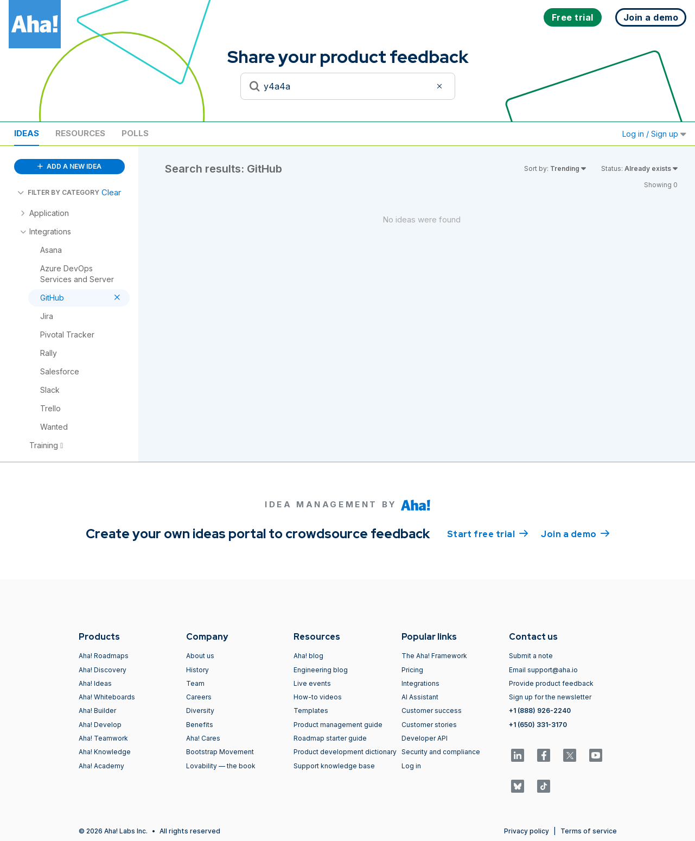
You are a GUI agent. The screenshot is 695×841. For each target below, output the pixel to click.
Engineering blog (321, 670)
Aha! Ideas (95, 683)
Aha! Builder (97, 710)
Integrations (420, 683)
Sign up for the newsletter (550, 697)
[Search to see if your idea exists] (347, 86)
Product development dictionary (345, 752)
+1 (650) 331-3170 (538, 725)
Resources (80, 133)
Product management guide (338, 725)
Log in (411, 766)
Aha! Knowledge (105, 752)
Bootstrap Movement (220, 752)
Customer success (431, 710)
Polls (135, 133)
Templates (311, 710)
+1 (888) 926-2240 (540, 710)
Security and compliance (440, 752)
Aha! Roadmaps (104, 656)
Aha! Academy (101, 766)
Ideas (26, 133)
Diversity (200, 710)
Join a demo (575, 533)
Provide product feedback (551, 683)
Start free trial (487, 533)
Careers (199, 697)
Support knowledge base (334, 766)
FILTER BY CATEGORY (58, 192)
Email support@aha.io (543, 670)
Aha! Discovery (102, 670)
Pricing (412, 670)
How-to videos (318, 697)
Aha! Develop (100, 725)
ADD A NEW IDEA (69, 166)
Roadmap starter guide (330, 738)
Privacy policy (526, 831)
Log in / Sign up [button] (654, 133)
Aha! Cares (203, 738)
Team (195, 683)
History (197, 670)
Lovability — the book (221, 766)
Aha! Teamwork (103, 738)
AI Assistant (419, 697)
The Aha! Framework (434, 656)
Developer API (424, 738)
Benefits (199, 725)
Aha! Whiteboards (107, 697)
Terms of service (588, 831)
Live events (312, 683)
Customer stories (429, 725)
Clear (111, 192)
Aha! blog (308, 656)
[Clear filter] (441, 86)
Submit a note (531, 656)
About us (200, 656)
